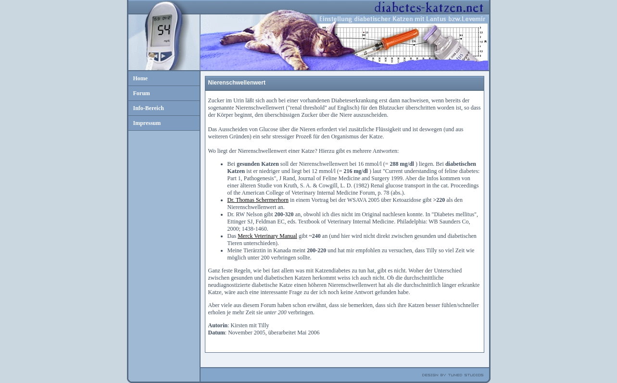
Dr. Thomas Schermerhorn (258, 200)
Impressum (147, 123)
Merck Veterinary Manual (267, 236)
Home (140, 78)
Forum (141, 93)
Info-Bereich (148, 108)
